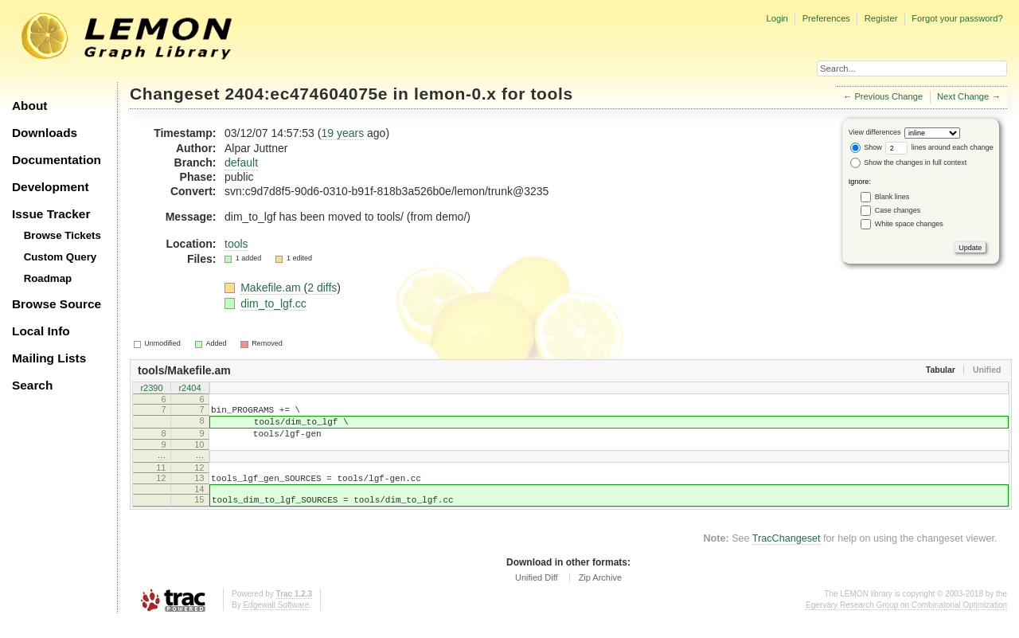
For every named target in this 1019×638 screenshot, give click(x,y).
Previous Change (888, 96)
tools (551, 93)
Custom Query (60, 257)
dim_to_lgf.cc (273, 303)
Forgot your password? (957, 18)
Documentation (56, 159)
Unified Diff (536, 594)
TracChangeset (786, 555)
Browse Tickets (62, 235)
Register (881, 18)
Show (866, 147)
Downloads (44, 132)
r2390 (151, 388)
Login (776, 18)
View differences (875, 132)
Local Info (41, 331)
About (29, 105)
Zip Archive (600, 594)
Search (32, 385)
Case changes (898, 210)
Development (50, 187)
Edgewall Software (276, 621)
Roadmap (48, 278)
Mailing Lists (49, 358)
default (241, 162)
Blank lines (892, 197)
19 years (342, 133)
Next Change (963, 96)
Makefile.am (271, 287)
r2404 (189, 388)
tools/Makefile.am (184, 370)
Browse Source (56, 304)
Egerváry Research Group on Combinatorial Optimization (906, 621)
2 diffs (322, 287)
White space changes (909, 224)
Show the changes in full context (908, 162)
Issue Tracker (51, 214)
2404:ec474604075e (306, 93)
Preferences (826, 18)
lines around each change (939, 147)
